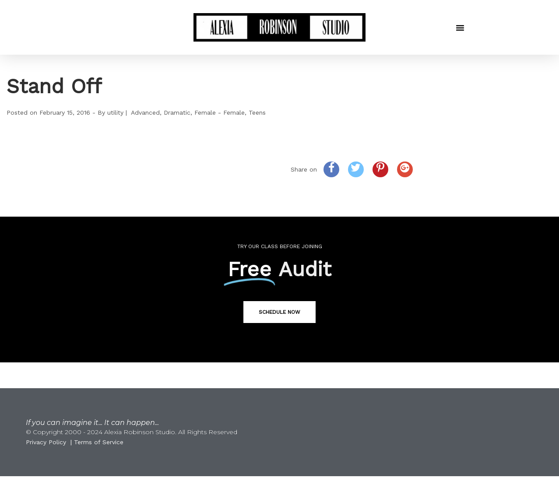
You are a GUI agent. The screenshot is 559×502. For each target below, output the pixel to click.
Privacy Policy (46, 442)
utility (115, 112)
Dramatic (177, 112)
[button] (460, 27)
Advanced (145, 112)
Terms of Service (98, 442)
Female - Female (219, 112)
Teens (257, 112)
